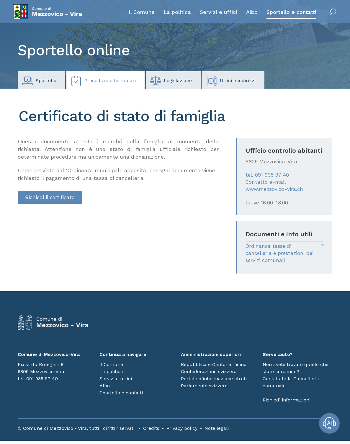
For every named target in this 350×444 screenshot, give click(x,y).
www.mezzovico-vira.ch (275, 190)
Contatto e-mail (266, 183)
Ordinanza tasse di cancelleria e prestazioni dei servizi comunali (281, 255)
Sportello (39, 81)
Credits (151, 431)
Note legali (217, 431)
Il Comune (137, 14)
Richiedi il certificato (51, 197)
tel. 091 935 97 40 (268, 175)
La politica (172, 14)
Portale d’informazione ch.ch (214, 382)
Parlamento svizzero (204, 389)
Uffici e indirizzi (231, 81)
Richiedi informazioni (286, 403)
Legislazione (171, 81)
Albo (247, 14)
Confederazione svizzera (209, 375)
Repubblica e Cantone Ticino (213, 367)
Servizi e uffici (214, 14)
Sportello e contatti (287, 14)
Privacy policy (181, 431)
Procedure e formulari (103, 81)
